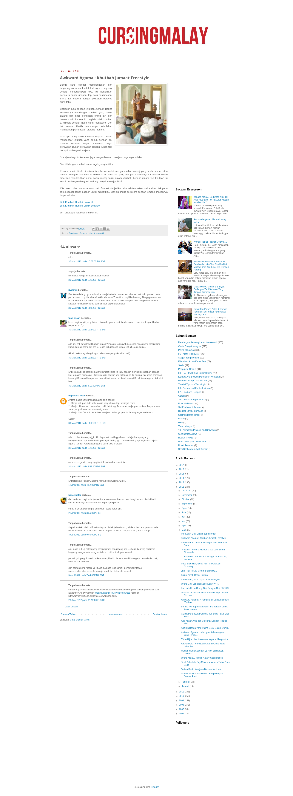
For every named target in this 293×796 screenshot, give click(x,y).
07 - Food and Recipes (189, 392)
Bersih (181, 418)
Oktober (186, 499)
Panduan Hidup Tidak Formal (192, 380)
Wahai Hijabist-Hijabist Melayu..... (210, 242)
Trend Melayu (185, 426)
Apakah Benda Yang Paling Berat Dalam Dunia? (205, 628)
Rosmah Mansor (186, 403)
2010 (182, 696)
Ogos (185, 508)
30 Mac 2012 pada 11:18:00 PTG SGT (87, 423)
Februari (186, 681)
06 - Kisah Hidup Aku (188, 354)
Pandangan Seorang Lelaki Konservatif (86, 233)
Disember (187, 490)
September (187, 503)
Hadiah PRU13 (185, 437)
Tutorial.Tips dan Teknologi (191, 384)
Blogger (155, 787)
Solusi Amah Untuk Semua (194, 575)
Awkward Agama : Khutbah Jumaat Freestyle (203, 538)
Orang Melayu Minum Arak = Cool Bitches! (202, 658)
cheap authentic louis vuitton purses (112, 593)
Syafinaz (73, 290)
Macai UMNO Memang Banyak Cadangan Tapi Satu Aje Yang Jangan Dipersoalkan (209, 289)
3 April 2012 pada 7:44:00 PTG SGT (86, 575)
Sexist (181, 365)
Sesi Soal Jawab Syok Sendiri (193, 449)
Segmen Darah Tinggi (189, 415)
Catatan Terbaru (69, 614)
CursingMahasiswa (187, 434)
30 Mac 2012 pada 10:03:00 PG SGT (86, 261)
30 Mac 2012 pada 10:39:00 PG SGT (86, 280)
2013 (182, 482)
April (184, 525)
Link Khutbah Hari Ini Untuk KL (77, 202)
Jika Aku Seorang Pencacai (192, 399)
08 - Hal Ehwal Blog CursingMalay (195, 373)
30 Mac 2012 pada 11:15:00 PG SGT (86, 308)
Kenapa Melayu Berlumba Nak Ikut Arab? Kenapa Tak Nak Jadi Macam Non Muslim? (211, 200)
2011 (182, 691)
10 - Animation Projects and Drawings (197, 430)
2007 (182, 709)
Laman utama (115, 614)
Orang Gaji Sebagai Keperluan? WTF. (200, 584)
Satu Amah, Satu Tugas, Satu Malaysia (200, 579)
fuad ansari (74, 318)
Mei (184, 521)
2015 (182, 473)
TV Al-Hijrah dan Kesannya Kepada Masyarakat (205, 639)
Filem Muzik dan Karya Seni (192, 361)
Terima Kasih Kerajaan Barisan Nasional (201, 669)
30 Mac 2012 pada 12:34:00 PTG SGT (87, 329)
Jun (184, 516)
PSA (180, 422)
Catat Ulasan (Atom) (80, 619)
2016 (182, 469)
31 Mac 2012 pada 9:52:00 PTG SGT (86, 466)
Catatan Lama (160, 614)
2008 (182, 704)
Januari (186, 686)
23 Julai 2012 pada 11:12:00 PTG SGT (87, 600)
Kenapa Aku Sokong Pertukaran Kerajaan (199, 376)
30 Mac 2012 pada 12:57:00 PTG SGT (87, 357)
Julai (184, 512)
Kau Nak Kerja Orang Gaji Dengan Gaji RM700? (205, 588)
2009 (182, 700)
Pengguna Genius (187, 369)
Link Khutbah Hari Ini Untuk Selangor (80, 205)
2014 (182, 478)
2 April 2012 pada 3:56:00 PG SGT (85, 513)
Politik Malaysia (186, 350)
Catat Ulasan (71, 606)
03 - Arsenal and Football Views (194, 388)
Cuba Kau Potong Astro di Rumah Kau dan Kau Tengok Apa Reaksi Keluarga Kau (210, 312)
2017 (182, 465)
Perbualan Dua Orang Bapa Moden (198, 533)
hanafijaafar (74, 495)
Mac (184, 530)
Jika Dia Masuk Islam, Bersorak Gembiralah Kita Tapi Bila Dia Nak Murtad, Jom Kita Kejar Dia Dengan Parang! (211, 265)
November (187, 495)
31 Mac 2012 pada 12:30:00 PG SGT (86, 448)
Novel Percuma (186, 445)
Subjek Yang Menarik (188, 357)
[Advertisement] (202, 126)
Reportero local (76, 395)
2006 (182, 713)
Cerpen (182, 396)
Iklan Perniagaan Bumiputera (192, 441)
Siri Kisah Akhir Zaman (189, 407)
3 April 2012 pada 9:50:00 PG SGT (85, 534)
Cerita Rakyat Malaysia (189, 346)
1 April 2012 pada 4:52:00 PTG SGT (86, 485)
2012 (182, 487)
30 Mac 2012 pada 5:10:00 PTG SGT (86, 385)
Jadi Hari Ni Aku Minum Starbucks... (199, 570)
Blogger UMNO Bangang (190, 411)
